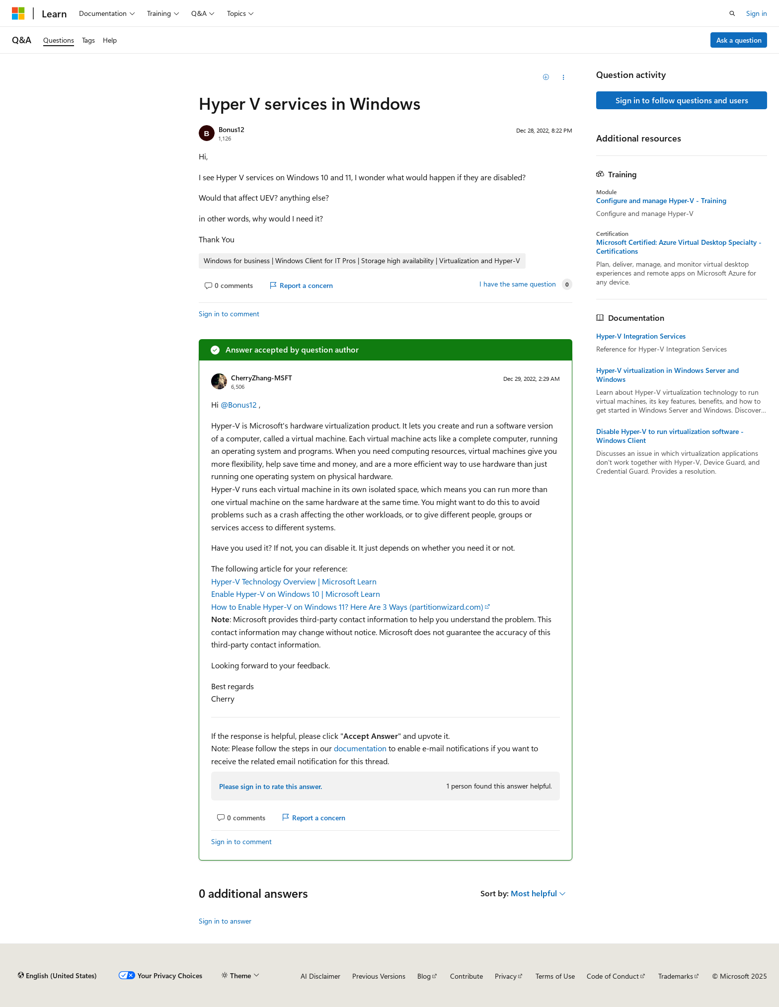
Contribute (466, 976)
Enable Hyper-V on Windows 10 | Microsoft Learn (295, 593)
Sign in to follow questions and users (682, 100)
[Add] (546, 77)
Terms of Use (555, 976)
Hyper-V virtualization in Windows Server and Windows (667, 375)
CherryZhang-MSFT (261, 377)
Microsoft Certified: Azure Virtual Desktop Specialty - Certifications (679, 247)
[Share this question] (563, 77)
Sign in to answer (225, 921)
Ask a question (739, 40)
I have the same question (517, 284)
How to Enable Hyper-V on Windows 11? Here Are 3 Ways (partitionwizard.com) (347, 606)
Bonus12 (231, 129)
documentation (360, 748)
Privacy (506, 976)
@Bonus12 (240, 404)
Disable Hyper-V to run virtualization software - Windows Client (670, 436)
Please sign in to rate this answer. (270, 786)
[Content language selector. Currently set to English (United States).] (57, 976)
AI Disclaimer (320, 976)
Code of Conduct (613, 976)
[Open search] (732, 13)
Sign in (756, 13)
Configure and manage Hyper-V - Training (661, 200)
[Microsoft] (18, 13)
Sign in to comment (229, 313)
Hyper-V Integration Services (641, 336)
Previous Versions (378, 976)
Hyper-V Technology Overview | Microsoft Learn (294, 581)
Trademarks (675, 976)
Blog (424, 976)
